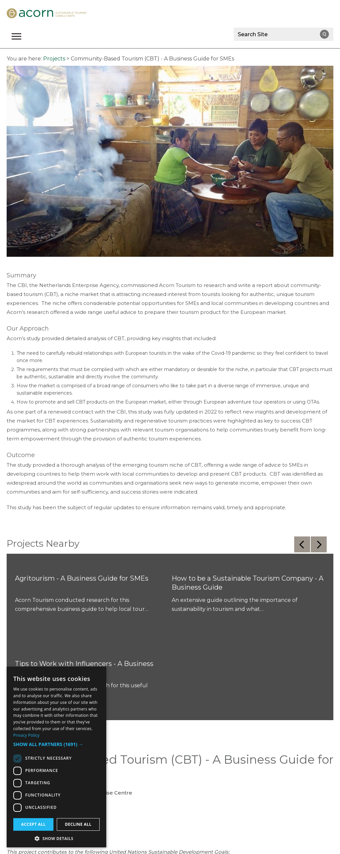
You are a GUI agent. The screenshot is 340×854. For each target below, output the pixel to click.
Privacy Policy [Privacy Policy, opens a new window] (26, 735)
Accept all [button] (33, 824)
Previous (302, 544)
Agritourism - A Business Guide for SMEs (81, 578)
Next (319, 544)
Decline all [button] (78, 824)
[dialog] (56, 757)
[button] (56, 744)
